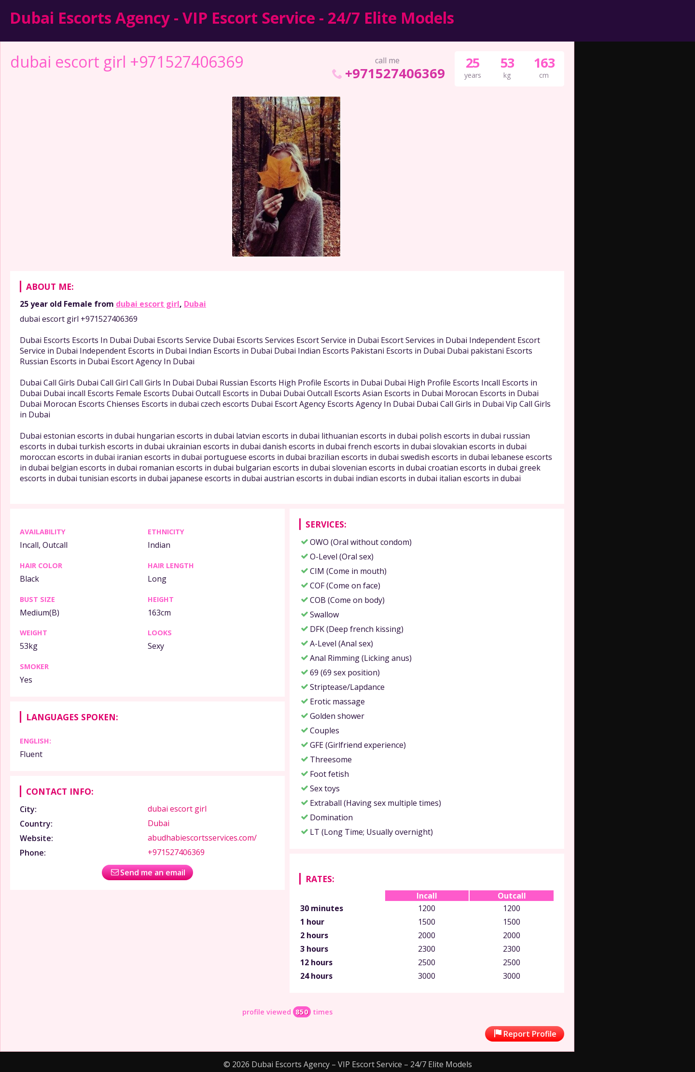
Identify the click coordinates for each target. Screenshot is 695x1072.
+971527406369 (387, 73)
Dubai (195, 304)
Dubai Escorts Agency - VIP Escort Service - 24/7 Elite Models (232, 17)
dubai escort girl (148, 304)
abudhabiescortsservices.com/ (202, 837)
